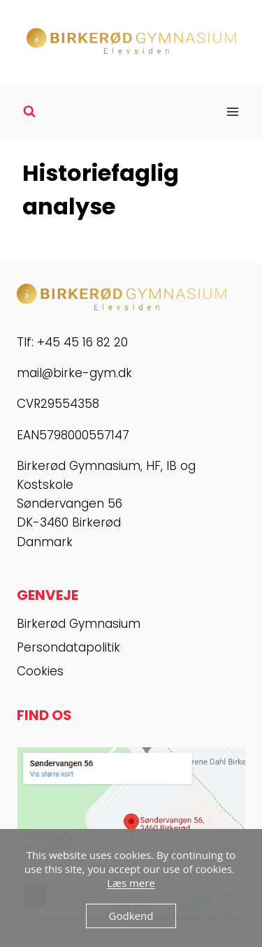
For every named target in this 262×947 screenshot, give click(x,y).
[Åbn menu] (232, 111)
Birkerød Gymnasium (78, 623)
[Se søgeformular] (29, 111)
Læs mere (131, 883)
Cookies (40, 671)
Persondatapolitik (68, 647)
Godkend (131, 916)
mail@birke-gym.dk (74, 373)
